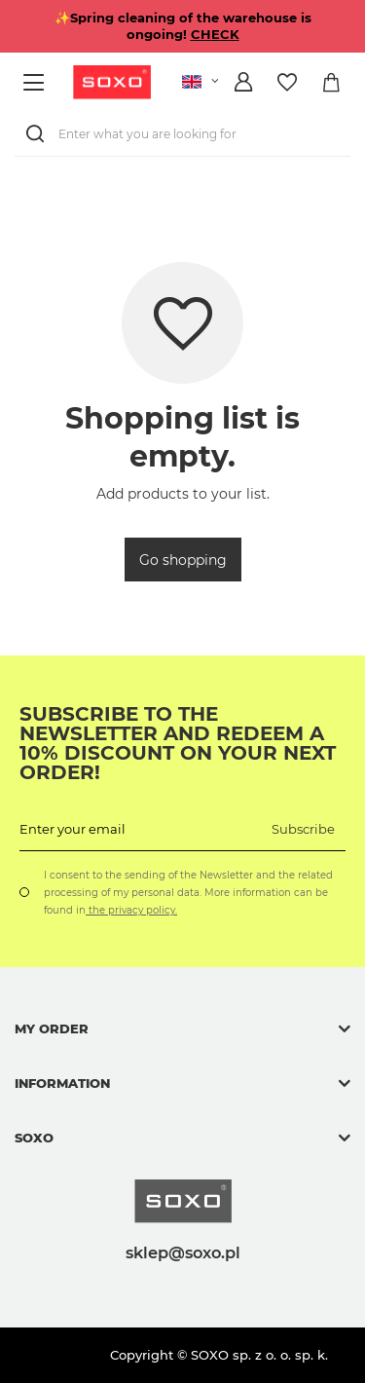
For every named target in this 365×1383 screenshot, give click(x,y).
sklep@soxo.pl (183, 1252)
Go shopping (183, 560)
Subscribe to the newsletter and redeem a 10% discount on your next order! (177, 743)
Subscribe (303, 829)
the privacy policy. (131, 910)
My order (52, 1028)
